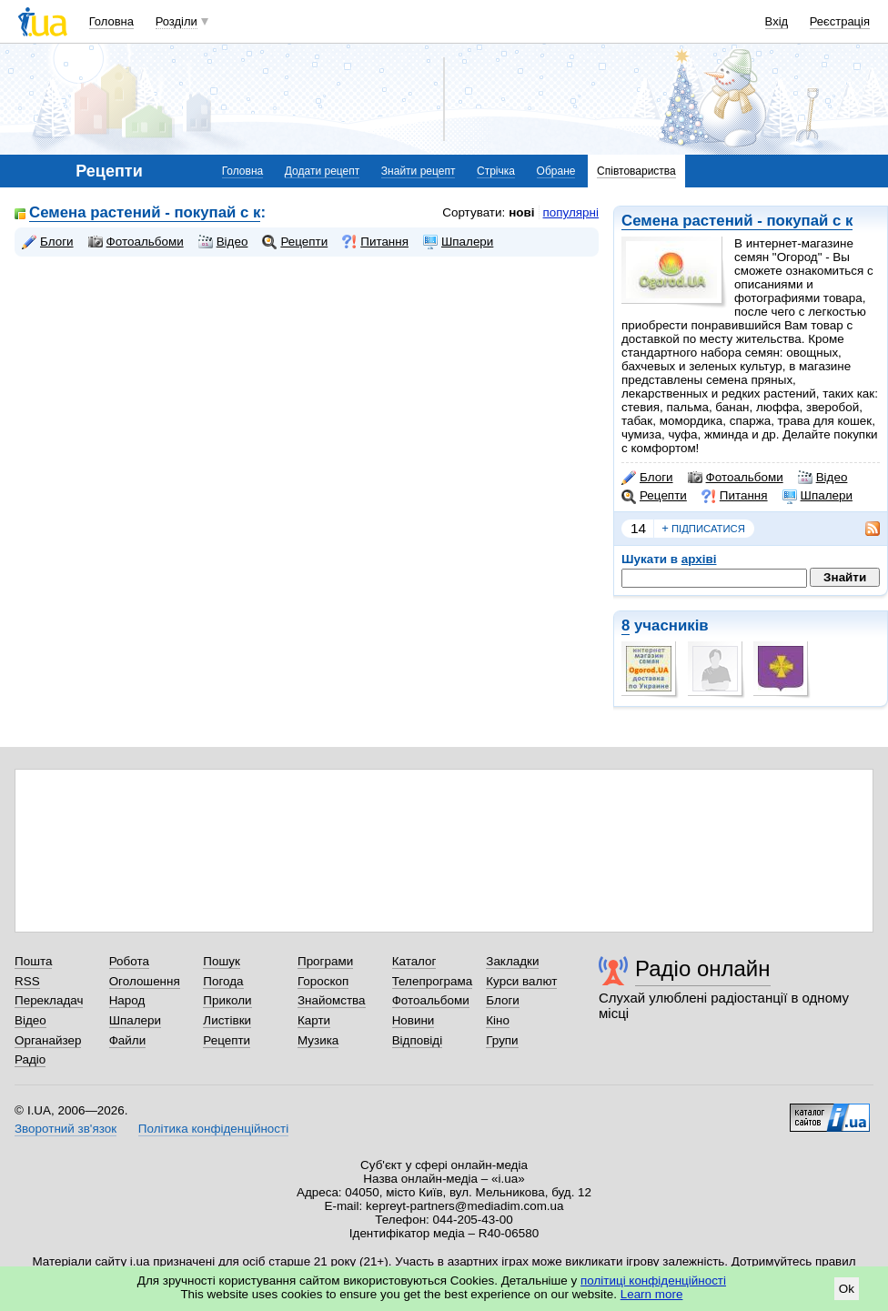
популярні (571, 212)
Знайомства (332, 1000)
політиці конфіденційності (653, 1280)
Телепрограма (432, 981)
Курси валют (521, 981)
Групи (502, 1040)
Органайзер (48, 1040)
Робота (129, 961)
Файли (127, 1040)
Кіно (498, 1020)
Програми (325, 961)
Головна (111, 21)
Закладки (512, 961)
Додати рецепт (322, 171)
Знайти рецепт (418, 171)
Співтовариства (636, 171)
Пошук (221, 961)
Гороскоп (323, 981)
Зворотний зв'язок (65, 1128)
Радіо (30, 1059)
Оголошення (144, 981)
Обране (556, 171)
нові (521, 212)
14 (638, 528)
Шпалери (817, 496)
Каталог (414, 961)
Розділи (176, 21)
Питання (734, 496)
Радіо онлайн (703, 968)
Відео (823, 477)
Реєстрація (840, 21)
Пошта (33, 961)
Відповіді (417, 1040)
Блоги (647, 477)
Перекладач (49, 1000)
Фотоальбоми (735, 477)
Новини (413, 1020)
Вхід (777, 21)
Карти (314, 1020)
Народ (127, 1000)
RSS (27, 981)
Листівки (227, 1020)
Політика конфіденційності (213, 1128)
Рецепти (654, 496)
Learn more (652, 1294)
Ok (846, 1289)
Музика (318, 1040)
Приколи (227, 1000)
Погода (223, 981)
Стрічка (496, 171)
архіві (699, 559)
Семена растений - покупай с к (737, 220)
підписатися (703, 528)
